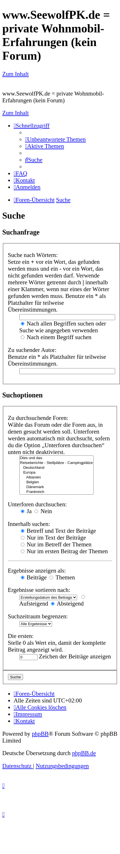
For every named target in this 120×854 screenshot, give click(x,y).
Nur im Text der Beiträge (53, 537)
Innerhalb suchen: (29, 524)
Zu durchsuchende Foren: (38, 417)
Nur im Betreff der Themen (56, 544)
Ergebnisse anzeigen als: (37, 570)
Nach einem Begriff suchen (56, 337)
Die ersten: (21, 636)
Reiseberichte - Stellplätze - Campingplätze (57, 463)
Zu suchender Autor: (32, 350)
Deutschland (57, 467)
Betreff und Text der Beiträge (58, 530)
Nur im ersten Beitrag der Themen (64, 551)
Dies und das (57, 458)
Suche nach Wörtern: (33, 255)
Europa (57, 472)
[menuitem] (55, 139)
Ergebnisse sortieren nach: (39, 589)
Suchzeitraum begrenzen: (38, 616)
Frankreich (57, 492)
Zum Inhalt (15, 74)
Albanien (57, 477)
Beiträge (34, 577)
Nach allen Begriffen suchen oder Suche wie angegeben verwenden (62, 326)
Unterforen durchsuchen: (37, 504)
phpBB (40, 733)
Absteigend (67, 603)
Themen (62, 577)
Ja (26, 511)
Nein (43, 511)
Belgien (57, 482)
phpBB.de (84, 753)
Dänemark (57, 487)
